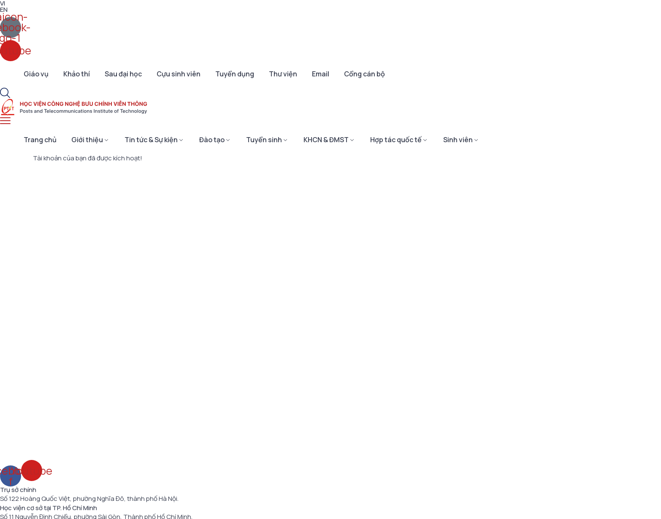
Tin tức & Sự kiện (151, 139)
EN (4, 9)
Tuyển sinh (264, 139)
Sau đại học (123, 73)
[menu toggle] (5, 121)
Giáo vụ (36, 73)
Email (320, 73)
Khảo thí (76, 73)
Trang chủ (40, 139)
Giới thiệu (87, 139)
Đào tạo (212, 139)
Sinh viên (458, 139)
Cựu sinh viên (178, 73)
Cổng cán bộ (364, 73)
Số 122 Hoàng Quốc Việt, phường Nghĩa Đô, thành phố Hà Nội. (89, 499)
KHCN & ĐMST (326, 139)
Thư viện (283, 73)
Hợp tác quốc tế (396, 139)
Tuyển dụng (234, 73)
